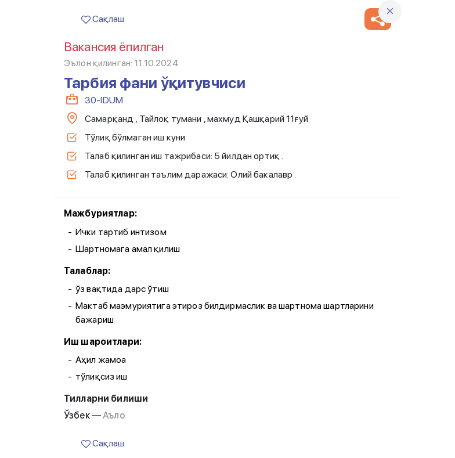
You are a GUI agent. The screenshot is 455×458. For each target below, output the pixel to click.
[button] (377, 19)
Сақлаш (102, 18)
